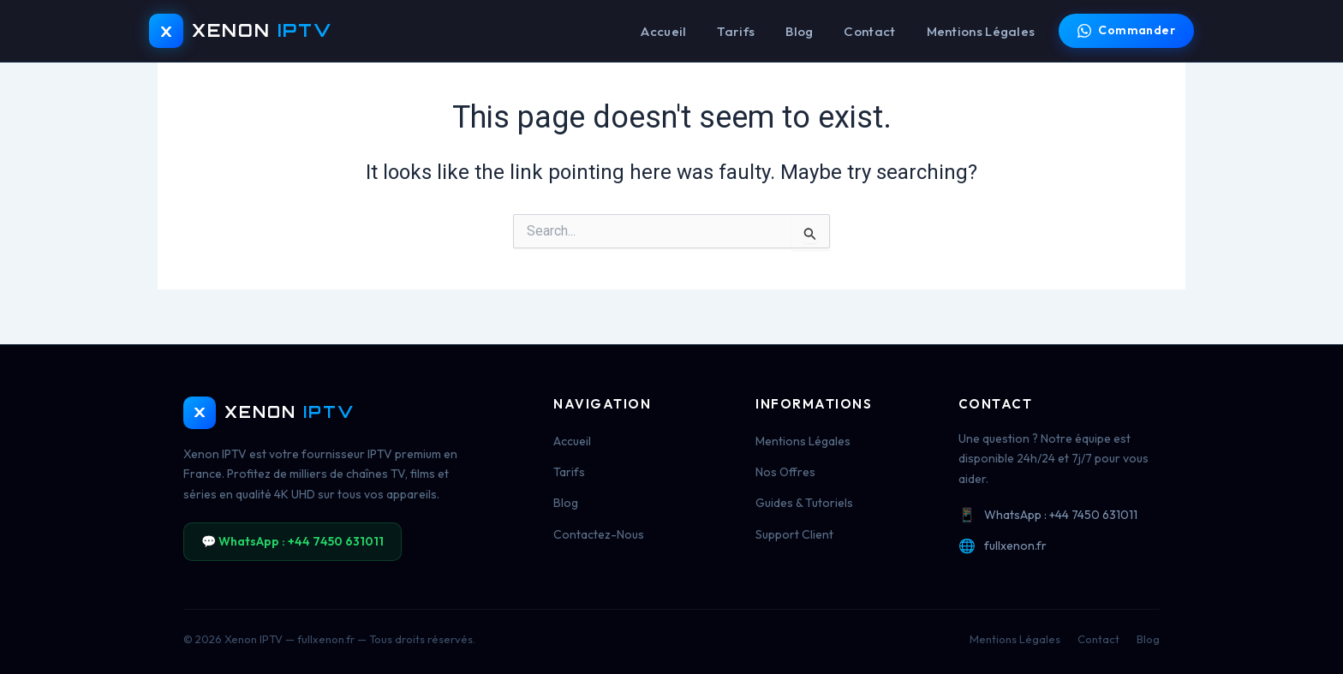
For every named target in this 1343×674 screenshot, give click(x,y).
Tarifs (736, 31)
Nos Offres (785, 472)
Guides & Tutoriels (804, 502)
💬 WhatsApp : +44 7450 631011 (292, 541)
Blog (799, 31)
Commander (1126, 30)
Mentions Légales (981, 31)
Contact (869, 31)
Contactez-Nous (598, 534)
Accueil (663, 31)
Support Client (794, 534)
